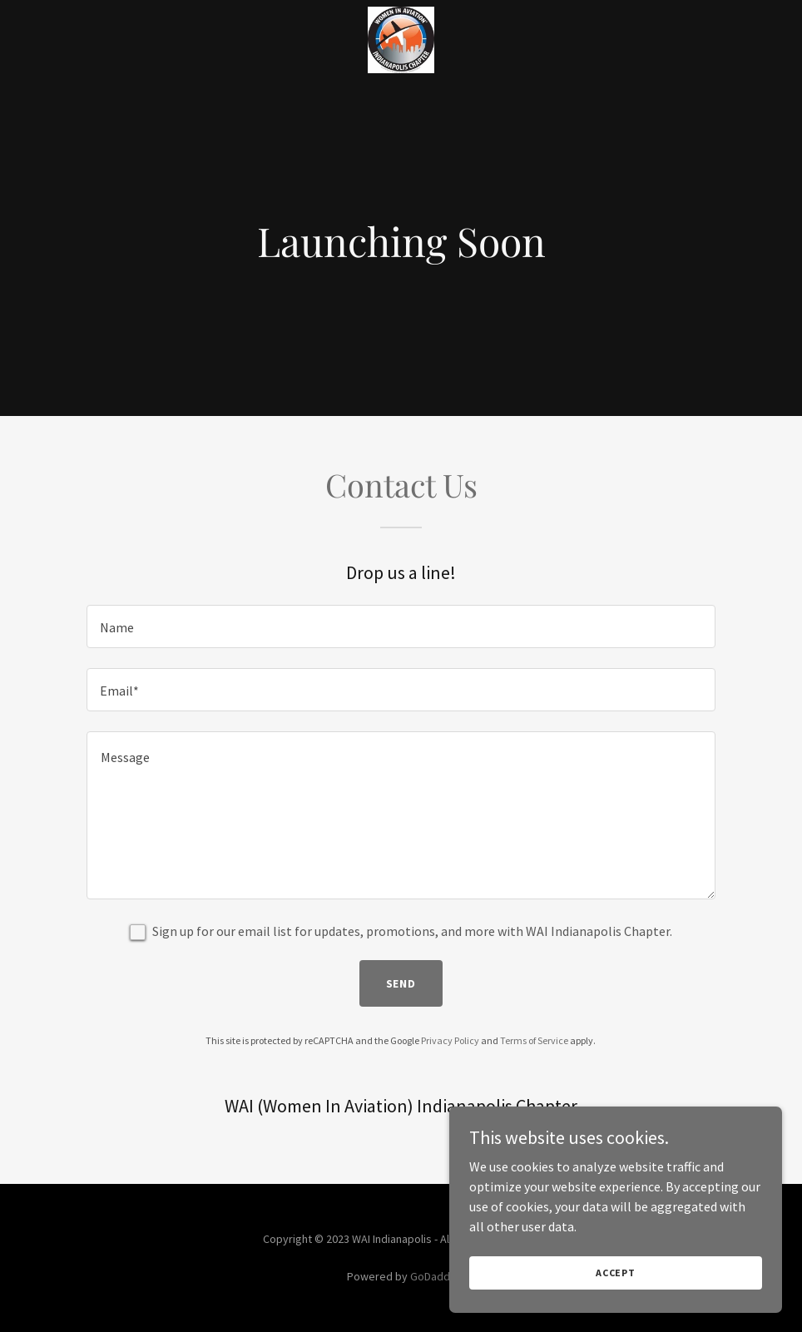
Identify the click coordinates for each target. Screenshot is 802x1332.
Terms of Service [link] (534, 1040)
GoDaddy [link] (433, 1276)
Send (401, 983)
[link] (401, 13)
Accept (616, 1272)
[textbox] (401, 626)
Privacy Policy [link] (450, 1040)
